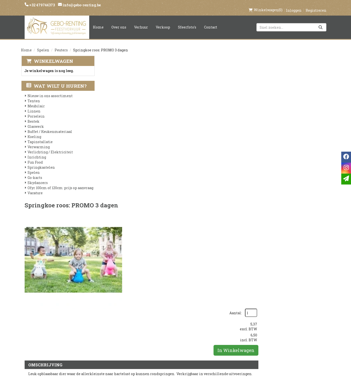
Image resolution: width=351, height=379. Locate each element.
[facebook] (260, 309)
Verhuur (141, 22)
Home (98, 22)
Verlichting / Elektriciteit (50, 147)
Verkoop (163, 22)
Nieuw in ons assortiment (49, 91)
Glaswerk (35, 121)
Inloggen (294, 5)
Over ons (118, 22)
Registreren (316, 5)
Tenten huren (167, 340)
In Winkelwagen (303, 103)
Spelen (43, 45)
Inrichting (36, 152)
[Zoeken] (320, 22)
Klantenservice (221, 307)
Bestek (33, 116)
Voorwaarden (116, 324)
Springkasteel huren (174, 348)
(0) (266, 4)
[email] (346, 179)
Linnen (33, 106)
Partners (111, 315)
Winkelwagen (53, 56)
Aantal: (303, 66)
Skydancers (37, 178)
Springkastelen (41, 162)
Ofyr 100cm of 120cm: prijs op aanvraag (60, 183)
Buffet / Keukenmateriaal (49, 126)
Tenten (33, 96)
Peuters (61, 45)
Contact (210, 22)
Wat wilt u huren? (56, 81)
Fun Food (35, 157)
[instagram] (270, 309)
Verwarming (38, 142)
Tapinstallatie (39, 137)
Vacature (34, 188)
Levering (162, 307)
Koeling (34, 131)
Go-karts (34, 172)
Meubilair (36, 101)
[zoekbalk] (291, 22)
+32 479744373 (42, 5)
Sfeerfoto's (187, 22)
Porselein (35, 111)
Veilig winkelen (169, 315)
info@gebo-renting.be (81, 5)
